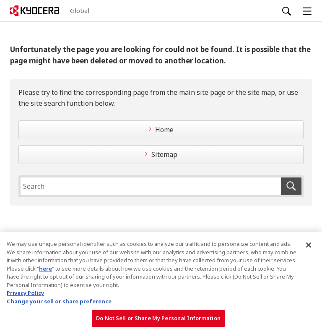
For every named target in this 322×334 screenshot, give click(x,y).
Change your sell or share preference (59, 301)
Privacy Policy (25, 293)
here (45, 268)
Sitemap (164, 154)
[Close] (308, 245)
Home (164, 129)
